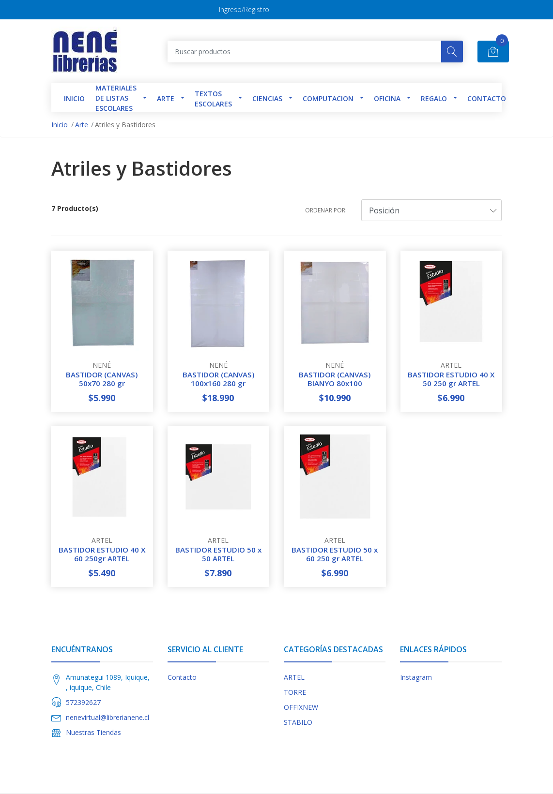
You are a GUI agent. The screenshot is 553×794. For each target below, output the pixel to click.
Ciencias (267, 98)
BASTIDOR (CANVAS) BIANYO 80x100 (334, 379)
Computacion (328, 98)
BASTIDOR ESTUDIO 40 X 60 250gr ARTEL (102, 554)
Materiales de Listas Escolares (116, 98)
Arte (165, 98)
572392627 (83, 702)
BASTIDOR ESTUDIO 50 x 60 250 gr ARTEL (335, 554)
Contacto (486, 98)
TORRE (295, 692)
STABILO (298, 722)
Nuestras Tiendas (93, 732)
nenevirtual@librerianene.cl (107, 717)
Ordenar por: (326, 210)
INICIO (74, 98)
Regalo (434, 98)
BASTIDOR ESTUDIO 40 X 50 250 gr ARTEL (451, 379)
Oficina (387, 98)
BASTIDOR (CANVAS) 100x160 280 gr (218, 379)
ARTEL (294, 677)
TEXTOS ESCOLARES (213, 98)
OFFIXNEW (301, 707)
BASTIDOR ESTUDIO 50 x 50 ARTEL (218, 554)
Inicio (59, 124)
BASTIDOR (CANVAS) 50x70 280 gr (102, 379)
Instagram (416, 677)
